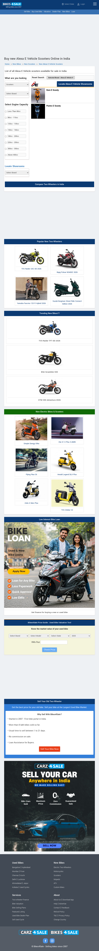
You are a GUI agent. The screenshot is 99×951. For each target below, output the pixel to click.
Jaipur (25, 883)
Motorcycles (58, 871)
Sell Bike (27, 11)
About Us (57, 900)
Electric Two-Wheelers (62, 867)
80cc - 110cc (13, 117)
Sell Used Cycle (18, 919)
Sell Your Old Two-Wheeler (49, 701)
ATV (55, 883)
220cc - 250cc (13, 142)
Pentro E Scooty (53, 105)
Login (81, 4)
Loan (73, 11)
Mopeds (57, 879)
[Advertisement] (49, 35)
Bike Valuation (17, 904)
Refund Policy (59, 912)
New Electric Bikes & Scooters (49, 411)
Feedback (65, 908)
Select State (68, 4)
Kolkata (15, 887)
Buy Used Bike (37, 11)
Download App (68, 900)
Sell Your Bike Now (49, 749)
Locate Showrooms (14, 166)
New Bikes (66, 11)
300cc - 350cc (13, 148)
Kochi (22, 875)
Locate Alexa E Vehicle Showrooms (75, 84)
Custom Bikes (59, 887)
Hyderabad (26, 867)
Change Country (60, 919)
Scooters (57, 875)
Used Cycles (24, 887)
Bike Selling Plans (19, 908)
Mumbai (15, 871)
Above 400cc (13, 155)
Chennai (15, 875)
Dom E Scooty (52, 90)
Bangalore (16, 867)
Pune (22, 871)
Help (55, 904)
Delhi (14, 879)
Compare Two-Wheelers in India (49, 184)
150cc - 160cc (13, 130)
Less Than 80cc (14, 111)
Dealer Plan (56, 11)
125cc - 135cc (13, 124)
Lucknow (21, 879)
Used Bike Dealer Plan (20, 915)
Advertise (62, 904)
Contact (57, 908)
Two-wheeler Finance (20, 900)
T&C (55, 915)
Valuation (47, 11)
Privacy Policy (64, 915)
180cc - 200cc (13, 136)
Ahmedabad (17, 883)
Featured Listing (18, 912)
